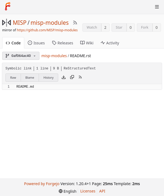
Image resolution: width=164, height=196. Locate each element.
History (49, 77)
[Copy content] (72, 77)
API (102, 191)
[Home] (8, 6)
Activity (110, 42)
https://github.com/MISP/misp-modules (47, 30)
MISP (19, 22)
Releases (62, 42)
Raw (13, 77)
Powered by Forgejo (42, 183)
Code (13, 42)
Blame (29, 77)
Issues (36, 42)
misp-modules (49, 22)
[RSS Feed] (75, 22)
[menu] (67, 191)
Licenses (87, 191)
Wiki (87, 42)
